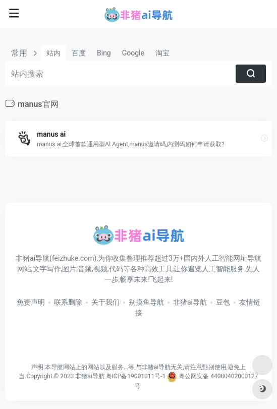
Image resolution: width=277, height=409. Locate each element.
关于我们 (105, 302)
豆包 (223, 302)
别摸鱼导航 (146, 302)
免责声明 (31, 302)
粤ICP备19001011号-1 (136, 376)
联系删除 (68, 302)
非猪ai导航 (190, 302)
